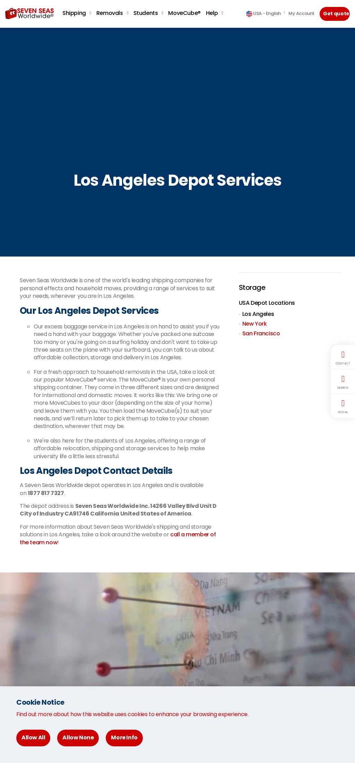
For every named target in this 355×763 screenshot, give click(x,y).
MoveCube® (184, 13)
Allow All (33, 737)
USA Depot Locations (267, 303)
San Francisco (261, 333)
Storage (252, 287)
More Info (124, 737)
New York (254, 324)
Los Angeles (258, 314)
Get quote (336, 13)
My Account (301, 13)
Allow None (78, 737)
